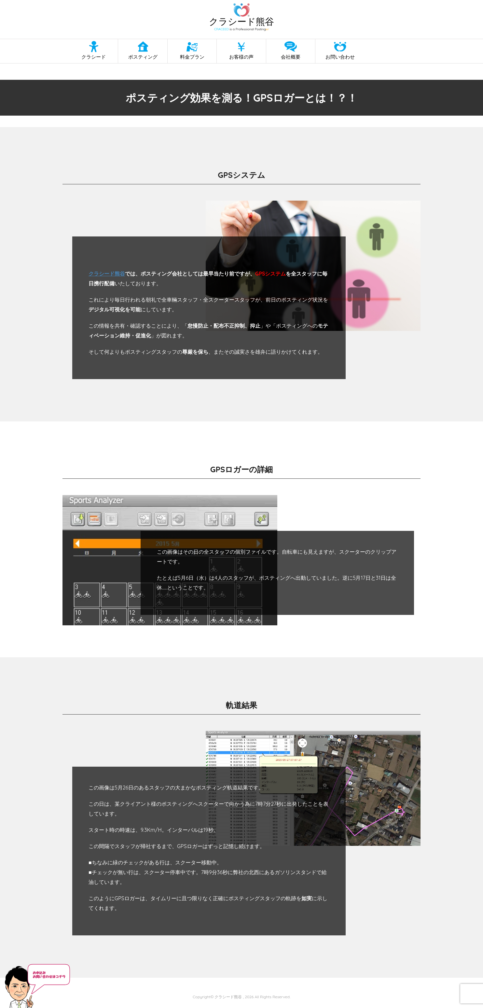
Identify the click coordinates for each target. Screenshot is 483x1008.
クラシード (93, 57)
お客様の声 (241, 57)
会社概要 (290, 57)
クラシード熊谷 (107, 273)
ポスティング (143, 57)
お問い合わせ (340, 57)
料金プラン (192, 57)
